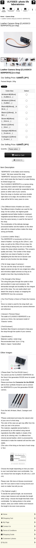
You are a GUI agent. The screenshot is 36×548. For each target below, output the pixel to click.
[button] (2, 2)
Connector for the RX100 (25, 382)
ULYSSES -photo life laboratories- (18, 3)
